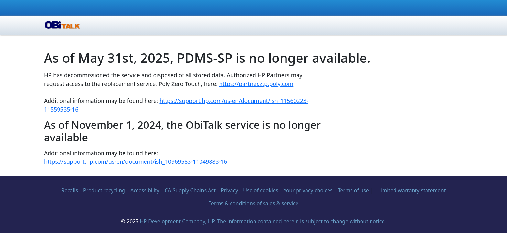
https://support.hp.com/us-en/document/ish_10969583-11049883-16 (135, 161)
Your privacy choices (308, 190)
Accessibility (144, 190)
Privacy (229, 190)
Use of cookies (260, 190)
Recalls (69, 190)
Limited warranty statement (412, 190)
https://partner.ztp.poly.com (256, 84)
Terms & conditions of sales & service (253, 203)
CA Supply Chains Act (190, 190)
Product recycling (104, 190)
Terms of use (353, 190)
